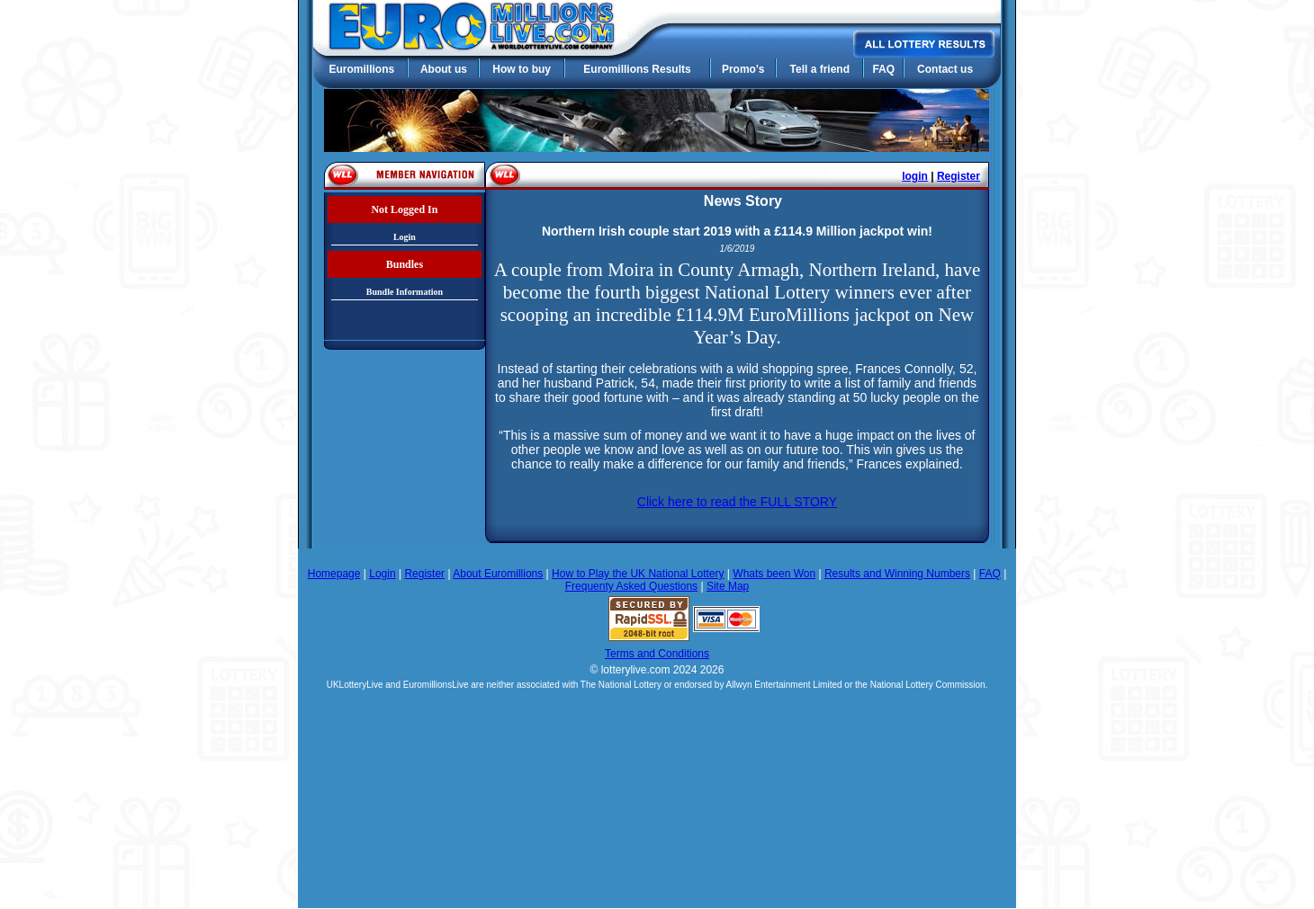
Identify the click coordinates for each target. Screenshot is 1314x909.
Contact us (945, 69)
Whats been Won (774, 573)
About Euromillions (498, 573)
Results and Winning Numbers (897, 573)
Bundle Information (404, 292)
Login (404, 237)
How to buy (521, 69)
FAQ (883, 69)
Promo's (743, 69)
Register (958, 176)
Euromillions (361, 69)
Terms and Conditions (657, 653)
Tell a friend (820, 69)
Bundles (404, 264)
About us (443, 69)
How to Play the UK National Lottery (638, 573)
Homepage (334, 573)
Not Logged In (404, 209)
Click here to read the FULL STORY (737, 502)
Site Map (727, 586)
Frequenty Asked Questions (631, 586)
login (915, 176)
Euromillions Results (636, 69)
